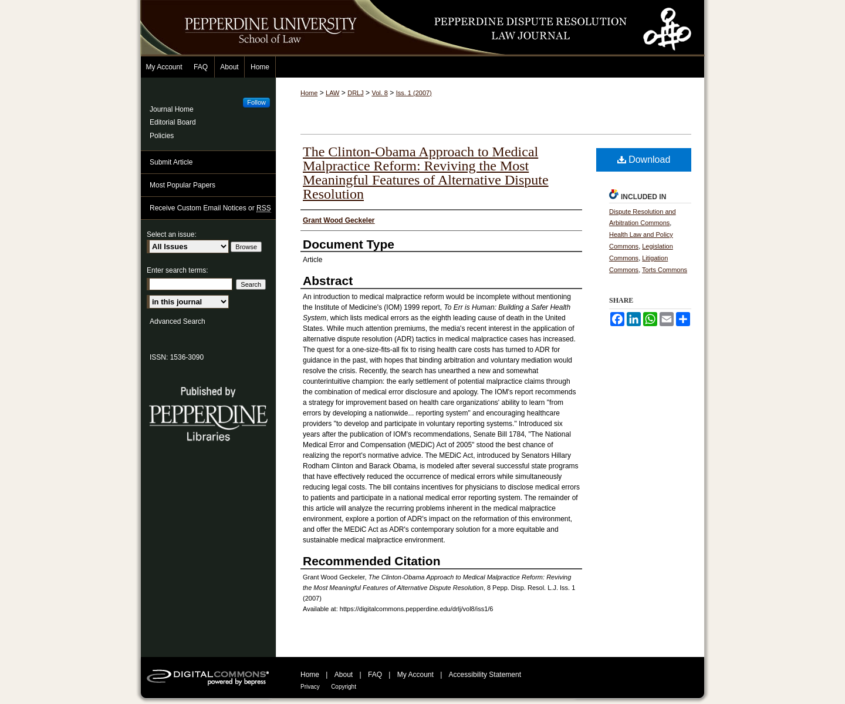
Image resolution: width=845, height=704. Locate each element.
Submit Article (171, 162)
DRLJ (355, 92)
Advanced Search (177, 321)
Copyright (343, 686)
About (343, 675)
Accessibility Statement (485, 675)
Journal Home (172, 109)
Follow (256, 102)
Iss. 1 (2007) (414, 92)
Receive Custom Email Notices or (210, 208)
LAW (332, 92)
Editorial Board (173, 122)
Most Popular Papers (182, 185)
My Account (415, 675)
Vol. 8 (379, 92)
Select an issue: (172, 234)
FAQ (375, 675)
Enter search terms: (177, 270)
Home (308, 92)
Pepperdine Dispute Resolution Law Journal (545, 28)
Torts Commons (664, 269)
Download (644, 160)
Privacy (310, 686)
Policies (162, 136)
